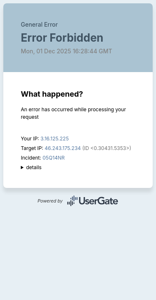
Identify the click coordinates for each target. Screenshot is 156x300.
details (34, 167)
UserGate (93, 200)
